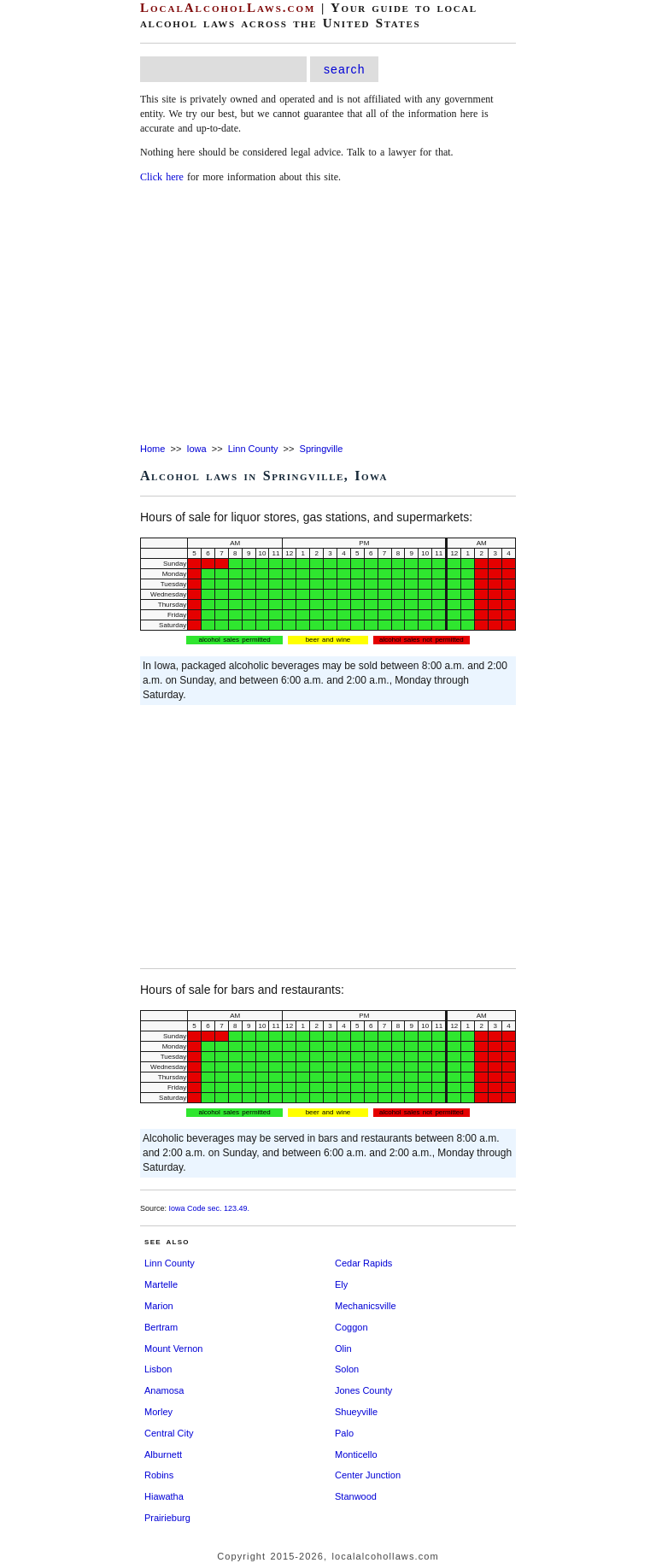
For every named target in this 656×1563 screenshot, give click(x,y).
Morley (158, 1412)
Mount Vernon (173, 1348)
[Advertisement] (328, 314)
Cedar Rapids (363, 1263)
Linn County (253, 449)
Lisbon (158, 1369)
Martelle (161, 1284)
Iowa (196, 449)
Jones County (363, 1390)
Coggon (351, 1327)
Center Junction (368, 1475)
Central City (168, 1433)
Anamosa (164, 1390)
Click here (162, 177)
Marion (158, 1306)
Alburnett (163, 1454)
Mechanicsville (365, 1306)
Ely (341, 1284)
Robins (158, 1475)
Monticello (356, 1454)
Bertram (161, 1327)
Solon (347, 1369)
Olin (343, 1348)
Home (152, 449)
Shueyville (356, 1412)
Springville (321, 449)
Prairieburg (167, 1518)
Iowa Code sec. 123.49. (209, 1208)
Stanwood (356, 1496)
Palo (344, 1433)
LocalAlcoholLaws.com (227, 8)
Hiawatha (164, 1496)
